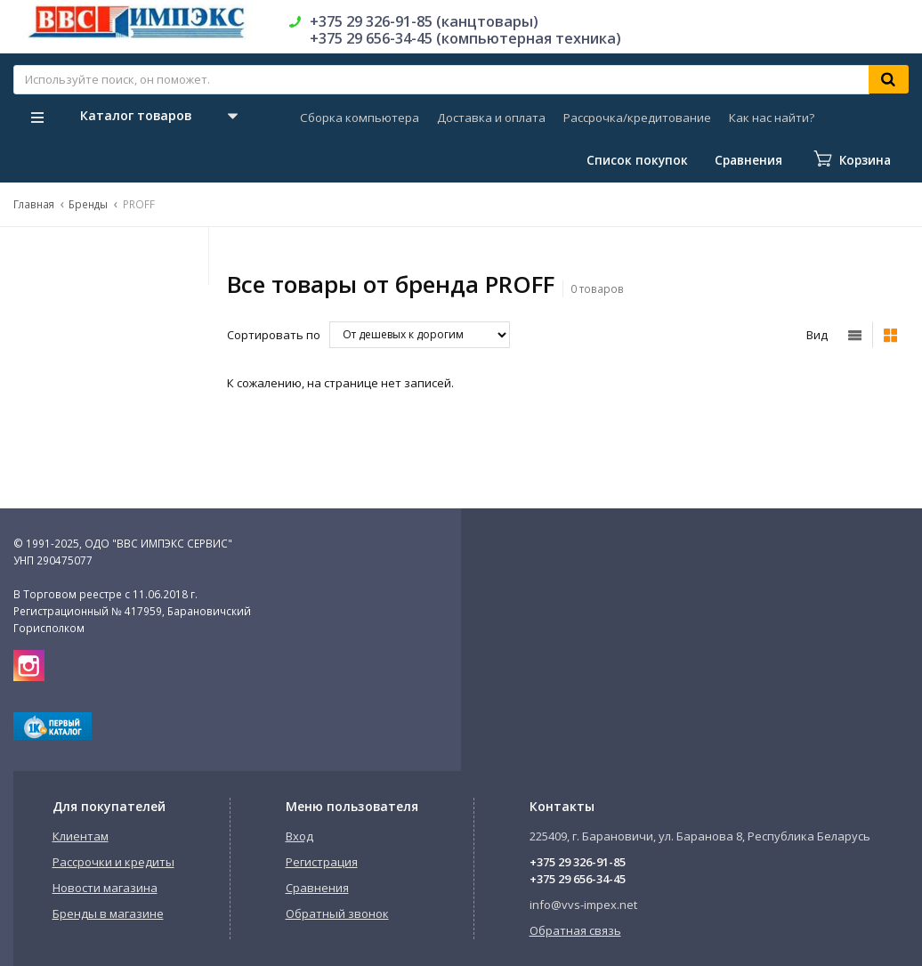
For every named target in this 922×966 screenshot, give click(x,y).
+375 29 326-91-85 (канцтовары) (424, 21)
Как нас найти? (771, 118)
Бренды (88, 204)
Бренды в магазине (108, 913)
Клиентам (81, 836)
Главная (33, 204)
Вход (299, 836)
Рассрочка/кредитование (637, 118)
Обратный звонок (337, 913)
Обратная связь (575, 930)
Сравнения (317, 888)
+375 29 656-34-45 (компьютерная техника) (465, 38)
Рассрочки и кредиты (113, 862)
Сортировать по (273, 335)
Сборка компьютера (359, 118)
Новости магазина (105, 888)
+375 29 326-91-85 (578, 862)
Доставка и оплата (491, 118)
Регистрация (322, 862)
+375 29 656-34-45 (578, 879)
